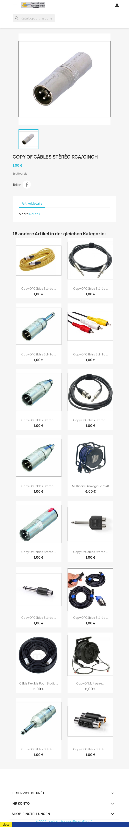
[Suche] (34, 18)
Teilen (27, 184)
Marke (24, 214)
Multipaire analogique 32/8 (90, 486)
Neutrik (34, 214)
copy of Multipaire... (90, 683)
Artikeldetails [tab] (32, 203)
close (6, 824)
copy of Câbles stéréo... (38, 288)
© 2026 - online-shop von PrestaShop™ (64, 821)
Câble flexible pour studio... (38, 683)
